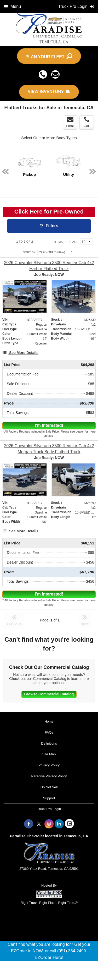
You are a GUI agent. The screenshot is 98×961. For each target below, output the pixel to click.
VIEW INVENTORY (49, 91)
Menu (12, 6)
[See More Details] (20, 353)
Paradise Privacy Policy (49, 776)
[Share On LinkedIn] (59, 824)
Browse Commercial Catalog (49, 694)
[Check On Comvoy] (69, 824)
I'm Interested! (49, 425)
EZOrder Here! (48, 957)
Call (86, 122)
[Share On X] (38, 824)
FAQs (49, 732)
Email (70, 122)
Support (49, 798)
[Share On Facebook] (28, 824)
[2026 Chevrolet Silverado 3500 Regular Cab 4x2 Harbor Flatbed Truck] (49, 266)
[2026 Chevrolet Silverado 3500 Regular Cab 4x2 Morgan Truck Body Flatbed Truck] (49, 449)
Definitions (49, 743)
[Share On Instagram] (49, 824)
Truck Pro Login (49, 809)
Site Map (49, 754)
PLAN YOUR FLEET (49, 56)
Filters (49, 225)
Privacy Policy (49, 765)
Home (49, 721)
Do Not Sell (49, 787)
